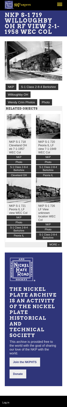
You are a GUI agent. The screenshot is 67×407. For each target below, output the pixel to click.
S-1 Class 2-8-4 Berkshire (38, 87)
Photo (46, 102)
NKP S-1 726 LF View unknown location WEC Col (47, 213)
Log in (5, 402)
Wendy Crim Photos (21, 102)
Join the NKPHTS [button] (25, 362)
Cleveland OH (19, 175)
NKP (11, 87)
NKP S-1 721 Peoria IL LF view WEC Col (18, 209)
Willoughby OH (18, 94)
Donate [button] (18, 374)
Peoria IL (48, 175)
